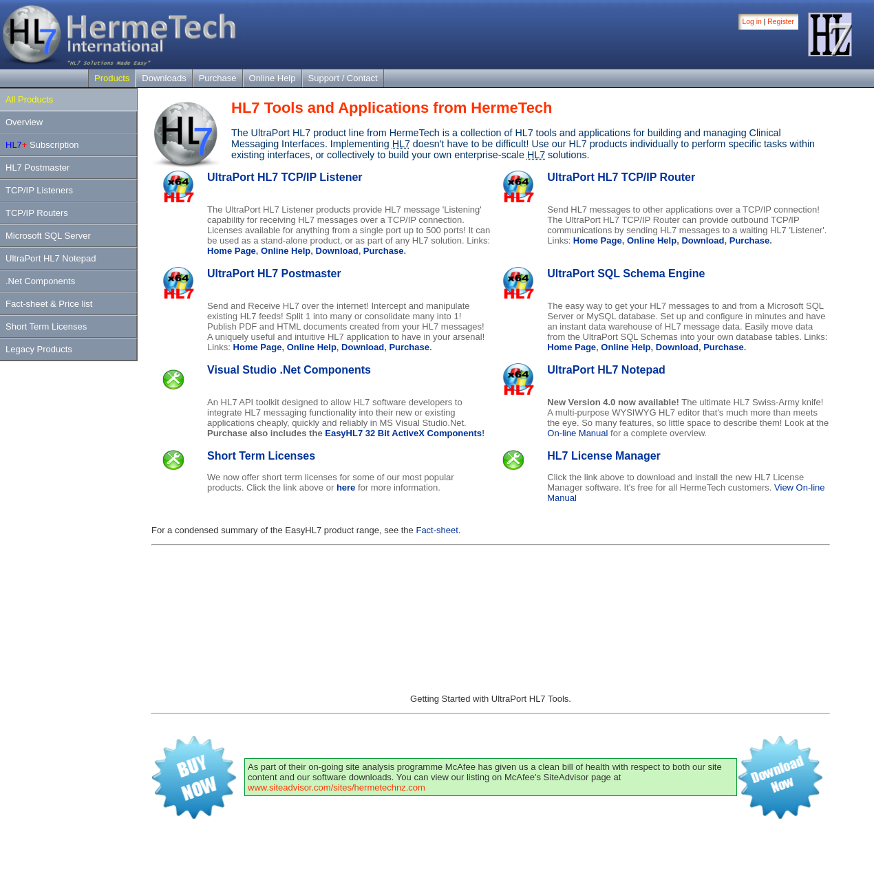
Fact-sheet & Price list (49, 304)
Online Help (272, 78)
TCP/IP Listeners (39, 190)
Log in (752, 21)
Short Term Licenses (46, 326)
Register (780, 21)
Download (337, 251)
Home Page (231, 251)
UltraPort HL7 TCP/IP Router (621, 177)
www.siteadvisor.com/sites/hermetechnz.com (336, 787)
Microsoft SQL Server (48, 235)
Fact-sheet (437, 530)
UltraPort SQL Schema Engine (626, 273)
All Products (29, 99)
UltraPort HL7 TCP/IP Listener (285, 177)
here (346, 487)
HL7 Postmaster (38, 167)
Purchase (218, 78)
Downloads (164, 78)
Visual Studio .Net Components (289, 370)
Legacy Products (39, 349)
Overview (24, 122)
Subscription (42, 145)
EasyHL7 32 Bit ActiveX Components (403, 433)
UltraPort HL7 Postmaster (274, 273)
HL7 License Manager (604, 456)
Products (111, 78)
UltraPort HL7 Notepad (51, 258)
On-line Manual (577, 433)
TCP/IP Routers (37, 213)
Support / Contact (343, 78)
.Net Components (40, 281)
